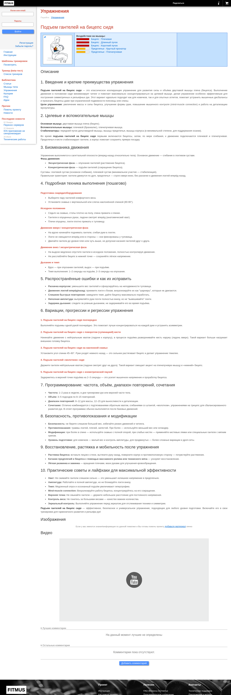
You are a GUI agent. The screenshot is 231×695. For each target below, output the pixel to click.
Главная (8, 52)
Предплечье (97, 48)
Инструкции (10, 55)
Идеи (6, 100)
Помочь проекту (12, 109)
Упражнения (57, 17)
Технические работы (18, 138)
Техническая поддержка (200, 691)
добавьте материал (175, 526)
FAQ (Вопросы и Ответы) (155, 691)
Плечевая (106, 39)
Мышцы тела (11, 87)
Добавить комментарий (134, 663)
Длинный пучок (109, 42)
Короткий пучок (109, 45)
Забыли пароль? (24, 46)
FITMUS (9, 3)
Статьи (7, 83)
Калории (8, 93)
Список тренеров (13, 74)
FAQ (6, 96)
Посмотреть (10, 64)
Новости (8, 113)
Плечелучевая (114, 52)
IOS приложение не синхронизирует (18, 131)
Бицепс (95, 39)
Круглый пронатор (116, 48)
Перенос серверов (18, 123)
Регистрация (26, 42)
